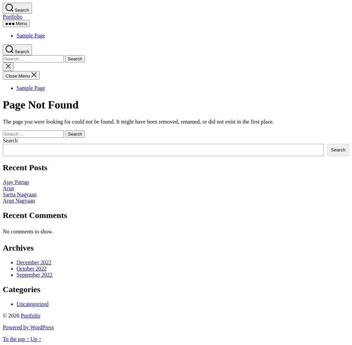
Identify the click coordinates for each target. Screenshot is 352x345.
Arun (8, 188)
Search (10, 140)
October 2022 (31, 269)
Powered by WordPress (28, 327)
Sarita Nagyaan (19, 194)
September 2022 (34, 275)
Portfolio (12, 17)
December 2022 (34, 262)
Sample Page (30, 35)
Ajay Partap (16, 182)
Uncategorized (32, 304)
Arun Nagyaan (19, 201)
